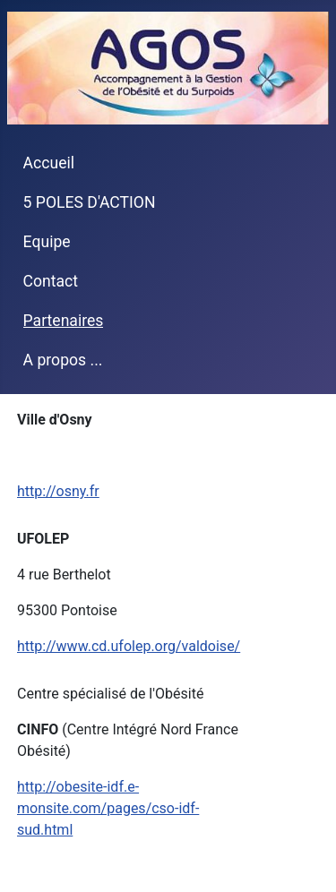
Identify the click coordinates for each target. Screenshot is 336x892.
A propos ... (63, 360)
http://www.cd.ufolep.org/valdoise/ (128, 646)
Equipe (47, 242)
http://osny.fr (58, 491)
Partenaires (63, 321)
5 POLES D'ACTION (89, 202)
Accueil (48, 163)
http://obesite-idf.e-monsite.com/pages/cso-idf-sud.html (108, 808)
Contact (51, 281)
